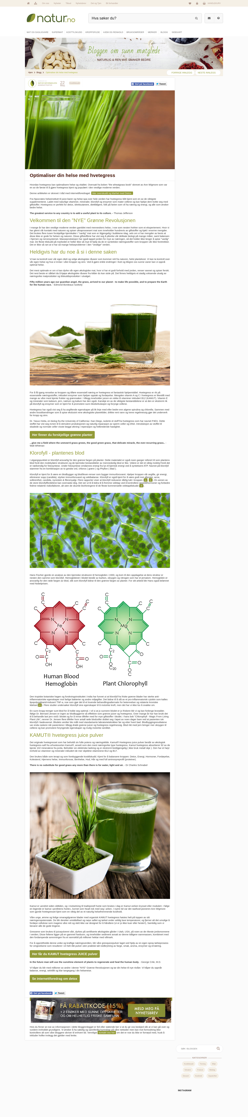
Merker (97, 1092)
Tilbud (68, 3)
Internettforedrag (169, 1092)
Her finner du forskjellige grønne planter (62, 432)
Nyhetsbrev (81, 3)
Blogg (164, 1078)
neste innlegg (207, 72)
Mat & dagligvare (135, 1078)
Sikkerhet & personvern (203, 1105)
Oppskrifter (212, 110)
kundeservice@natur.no (56, 1096)
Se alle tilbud (100, 1105)
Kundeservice (199, 1092)
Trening (203, 98)
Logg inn (197, 4)
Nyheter (57, 3)
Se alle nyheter (101, 1098)
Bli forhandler (112, 3)
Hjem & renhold (134, 1105)
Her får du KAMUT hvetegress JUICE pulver (64, 951)
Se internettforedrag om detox (54, 976)
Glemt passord (200, 1085)
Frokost (200, 104)
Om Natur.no (100, 1085)
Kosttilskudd (188, 98)
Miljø (214, 98)
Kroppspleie (133, 1098)
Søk (218, 83)
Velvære (188, 104)
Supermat (132, 1085)
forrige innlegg (181, 72)
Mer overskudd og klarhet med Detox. (112, 192)
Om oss (45, 3)
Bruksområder (168, 1085)
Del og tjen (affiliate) (170, 1098)
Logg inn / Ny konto (202, 1078)
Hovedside (99, 1078)
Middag (212, 104)
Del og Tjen (96, 3)
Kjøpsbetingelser (201, 1098)
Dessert (186, 110)
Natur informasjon (47, 83)
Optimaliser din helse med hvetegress (72, 174)
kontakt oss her (107, 1029)
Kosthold (198, 110)
